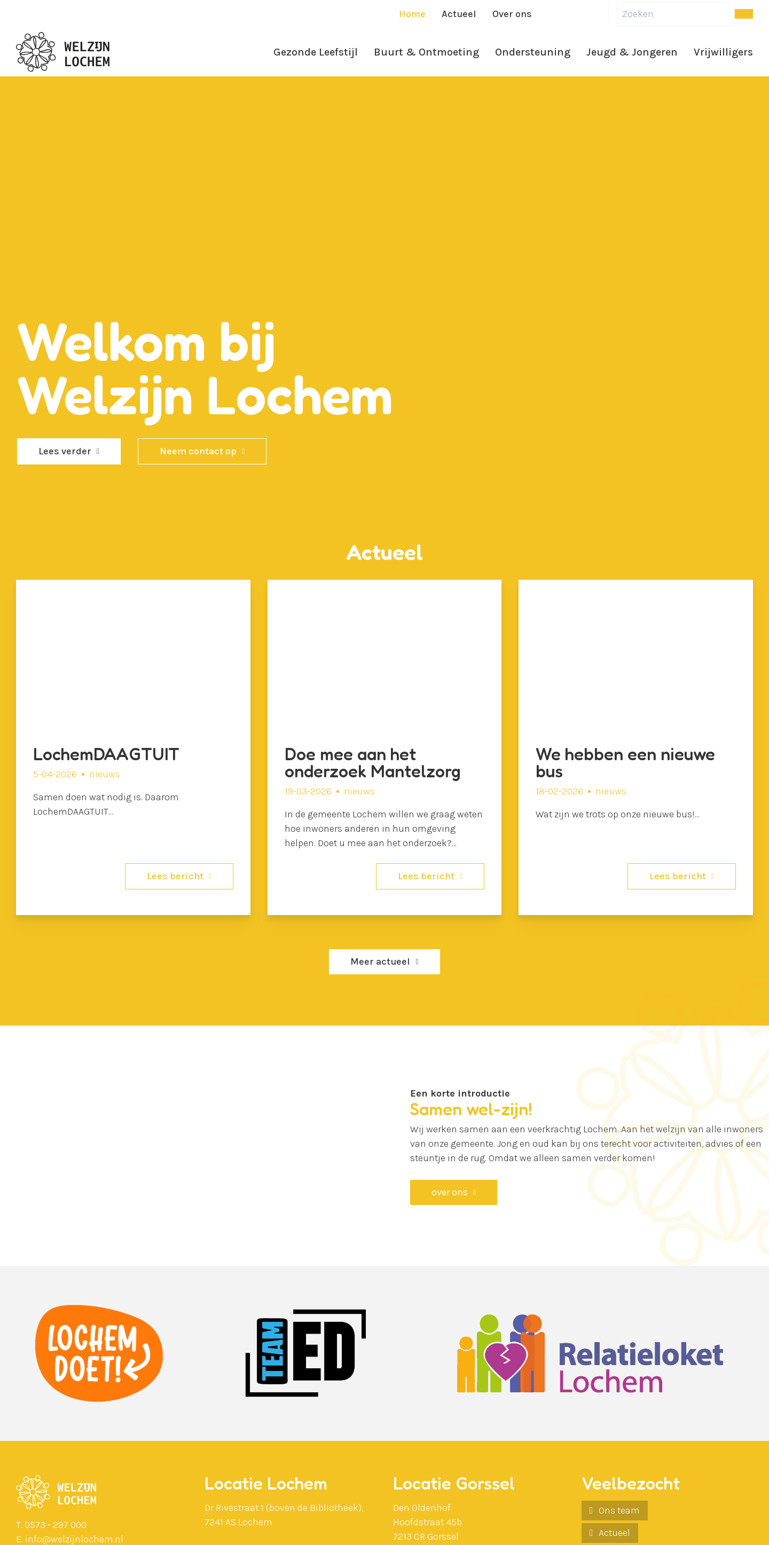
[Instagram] (599, 13)
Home (412, 14)
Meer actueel (380, 961)
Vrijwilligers (723, 52)
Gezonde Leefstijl (315, 52)
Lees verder (64, 451)
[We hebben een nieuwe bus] (636, 747)
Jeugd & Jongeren (632, 52)
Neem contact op (198, 451)
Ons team (619, 1510)
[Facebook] (548, 13)
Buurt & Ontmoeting (426, 52)
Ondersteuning (532, 52)
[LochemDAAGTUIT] (133, 747)
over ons (449, 1192)
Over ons (512, 14)
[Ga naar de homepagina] (62, 52)
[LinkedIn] (574, 13)
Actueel (459, 14)
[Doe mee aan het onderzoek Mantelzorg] (385, 747)
